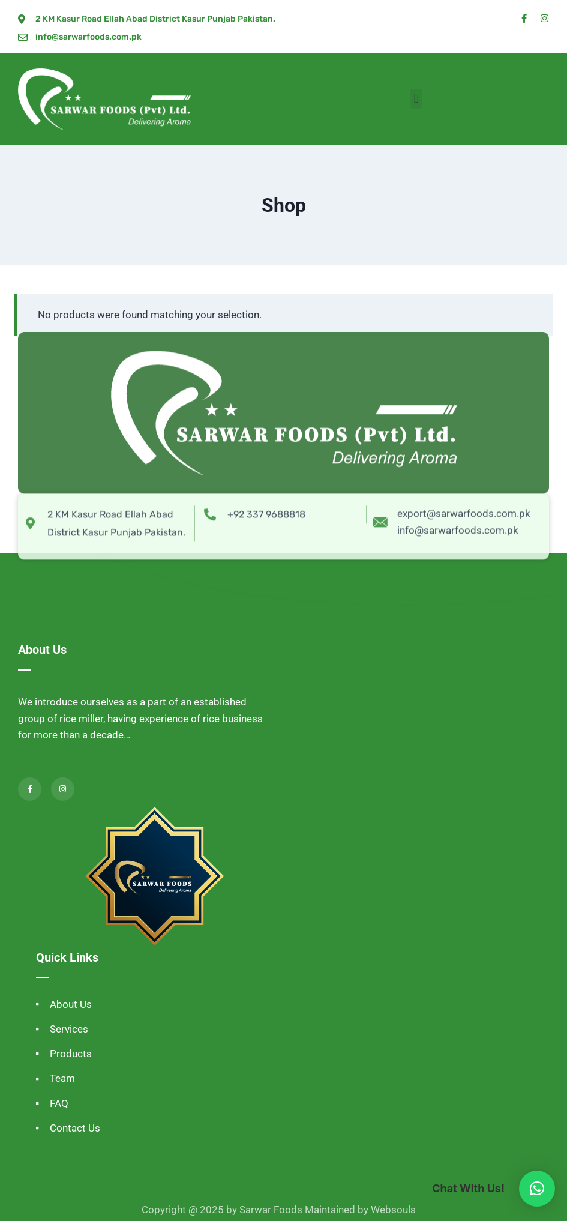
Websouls (393, 1210)
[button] (416, 99)
